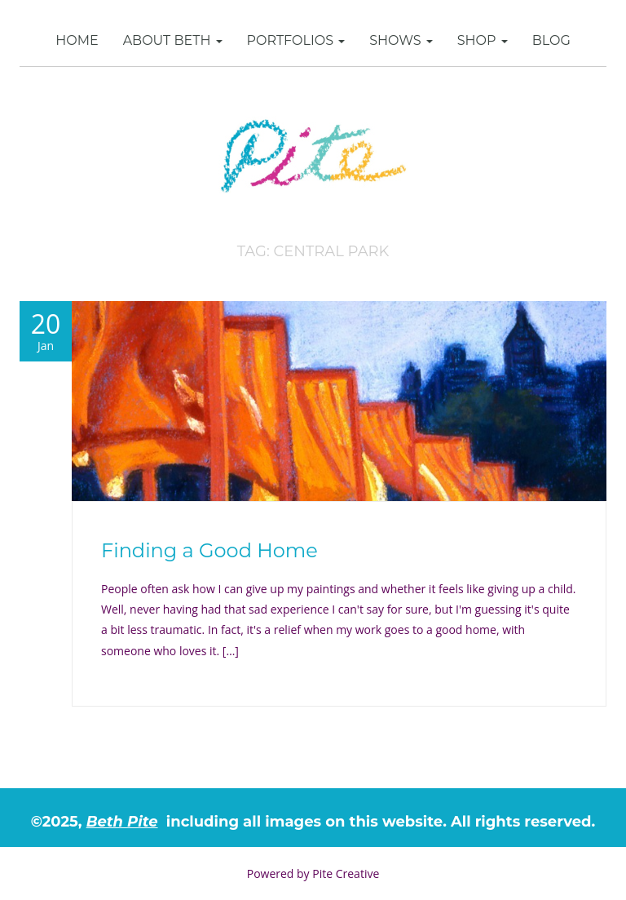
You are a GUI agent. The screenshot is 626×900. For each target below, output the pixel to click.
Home (76, 40)
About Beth (173, 40)
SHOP (482, 40)
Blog (551, 40)
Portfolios (296, 40)
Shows (401, 40)
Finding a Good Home (209, 550)
